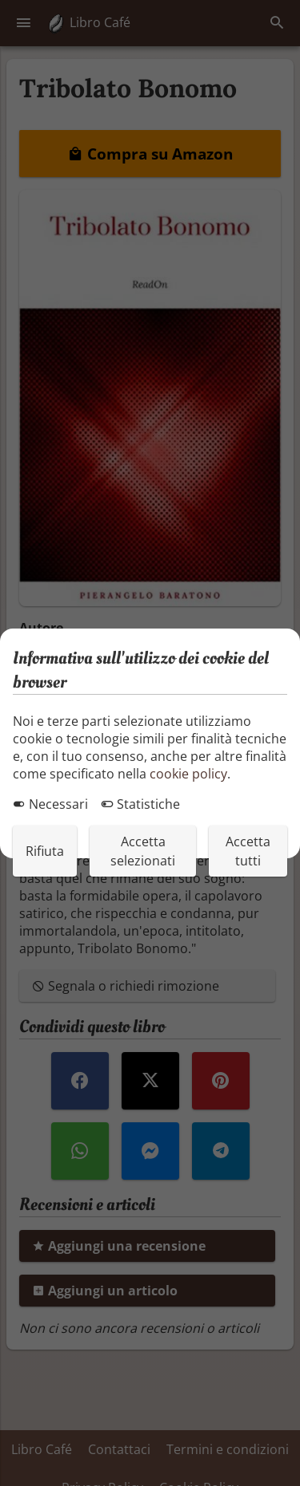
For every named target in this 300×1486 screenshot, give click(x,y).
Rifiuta (45, 851)
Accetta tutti (248, 851)
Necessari (50, 804)
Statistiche (140, 804)
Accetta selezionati (142, 851)
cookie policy (188, 773)
